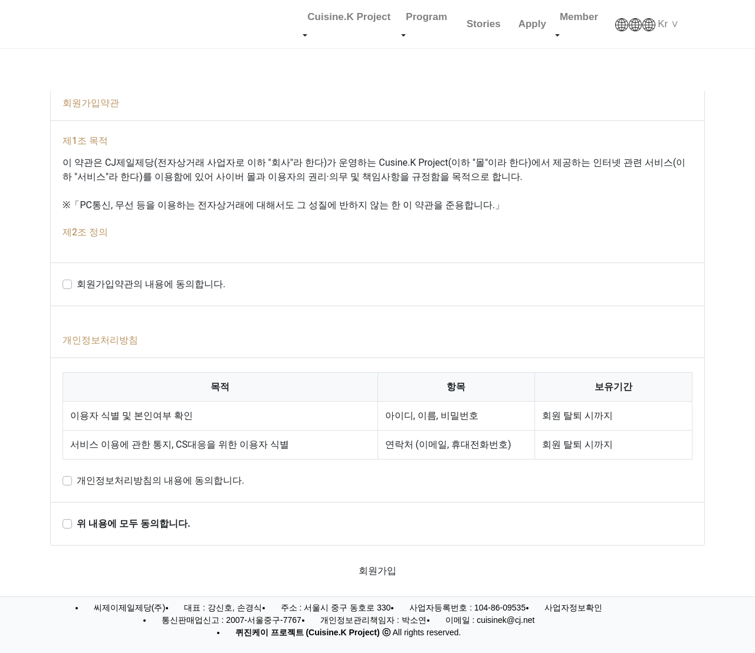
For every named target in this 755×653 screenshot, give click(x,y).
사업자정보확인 (573, 607)
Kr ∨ (647, 24)
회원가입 (377, 570)
